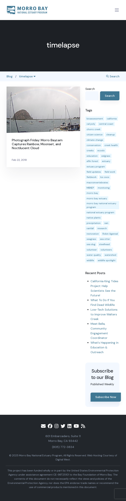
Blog (10, 76)
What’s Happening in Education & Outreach (104, 347)
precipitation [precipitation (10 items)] (94, 223)
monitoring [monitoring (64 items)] (104, 187)
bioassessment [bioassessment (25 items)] (95, 118)
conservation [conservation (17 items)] (94, 145)
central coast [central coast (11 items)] (106, 123)
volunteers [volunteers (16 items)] (106, 249)
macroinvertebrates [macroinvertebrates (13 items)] (97, 182)
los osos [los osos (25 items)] (104, 177)
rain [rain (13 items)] (106, 223)
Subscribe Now (105, 397)
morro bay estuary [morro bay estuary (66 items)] (97, 198)
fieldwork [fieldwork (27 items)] (91, 177)
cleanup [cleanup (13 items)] (110, 134)
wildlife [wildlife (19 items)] (90, 260)
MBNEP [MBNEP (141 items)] (90, 187)
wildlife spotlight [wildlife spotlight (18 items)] (107, 260)
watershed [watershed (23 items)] (110, 254)
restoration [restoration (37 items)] (93, 233)
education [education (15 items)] (92, 155)
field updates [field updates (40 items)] (94, 171)
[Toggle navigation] (116, 10)
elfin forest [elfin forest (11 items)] (92, 161)
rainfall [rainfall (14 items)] (90, 228)
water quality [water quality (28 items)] (94, 254)
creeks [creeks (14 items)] (90, 150)
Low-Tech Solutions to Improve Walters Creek (104, 314)
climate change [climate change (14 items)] (95, 139)
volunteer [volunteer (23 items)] (92, 249)
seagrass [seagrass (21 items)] (91, 239)
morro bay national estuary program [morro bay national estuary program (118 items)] (101, 205)
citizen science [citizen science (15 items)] (95, 134)
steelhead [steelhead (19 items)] (104, 244)
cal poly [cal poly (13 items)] (91, 123)
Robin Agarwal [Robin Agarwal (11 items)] (110, 233)
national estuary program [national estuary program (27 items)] (100, 212)
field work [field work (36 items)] (110, 171)
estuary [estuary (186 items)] (106, 161)
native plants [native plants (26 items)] (94, 217)
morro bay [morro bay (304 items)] (92, 193)
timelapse (27, 76)
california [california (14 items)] (112, 118)
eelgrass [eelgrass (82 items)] (105, 155)
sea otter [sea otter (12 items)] (105, 239)
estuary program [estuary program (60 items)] (96, 166)
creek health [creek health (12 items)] (111, 145)
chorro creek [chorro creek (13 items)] (93, 129)
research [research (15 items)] (102, 228)
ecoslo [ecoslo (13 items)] (101, 150)
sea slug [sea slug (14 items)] (91, 244)
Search (112, 76)
